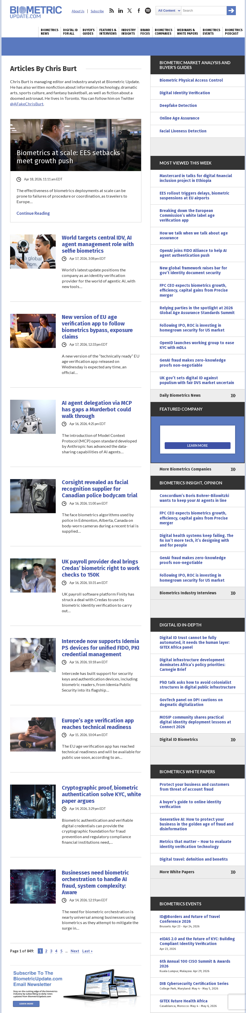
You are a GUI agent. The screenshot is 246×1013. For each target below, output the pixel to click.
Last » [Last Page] (87, 951)
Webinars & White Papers (187, 31)
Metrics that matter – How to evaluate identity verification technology (195, 844)
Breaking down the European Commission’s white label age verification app (187, 215)
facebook (138, 10)
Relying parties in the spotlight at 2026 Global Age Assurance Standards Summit (197, 310)
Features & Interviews (108, 31)
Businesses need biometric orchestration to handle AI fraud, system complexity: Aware (95, 882)
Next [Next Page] (75, 951)
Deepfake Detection (178, 105)
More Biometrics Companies (185, 469)
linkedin (120, 10)
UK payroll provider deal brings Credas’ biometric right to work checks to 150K (101, 568)
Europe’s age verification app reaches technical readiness (98, 724)
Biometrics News (49, 31)
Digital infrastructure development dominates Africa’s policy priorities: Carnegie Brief (192, 665)
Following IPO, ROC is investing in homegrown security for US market (192, 328)
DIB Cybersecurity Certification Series (198, 986)
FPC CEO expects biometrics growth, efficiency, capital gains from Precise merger (194, 290)
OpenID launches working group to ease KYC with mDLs (197, 345)
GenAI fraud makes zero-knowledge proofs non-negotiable (193, 362)
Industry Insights (128, 31)
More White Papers (177, 872)
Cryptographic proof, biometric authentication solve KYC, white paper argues (101, 794)
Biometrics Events (211, 31)
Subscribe (97, 11)
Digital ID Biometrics (179, 739)
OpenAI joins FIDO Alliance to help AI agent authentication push (193, 253)
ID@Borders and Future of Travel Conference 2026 (198, 921)
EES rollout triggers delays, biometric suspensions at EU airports (194, 195)
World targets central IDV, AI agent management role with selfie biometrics (98, 244)
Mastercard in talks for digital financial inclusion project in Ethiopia (196, 178)
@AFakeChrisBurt (26, 103)
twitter (129, 10)
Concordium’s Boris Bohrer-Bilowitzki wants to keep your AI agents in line (194, 498)
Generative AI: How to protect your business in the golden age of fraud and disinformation (196, 824)
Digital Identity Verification (185, 93)
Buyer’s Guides (88, 31)
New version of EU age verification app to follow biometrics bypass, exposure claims (97, 327)
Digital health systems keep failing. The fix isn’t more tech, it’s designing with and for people (196, 540)
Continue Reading (33, 213)
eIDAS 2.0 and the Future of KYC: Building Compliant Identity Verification (198, 944)
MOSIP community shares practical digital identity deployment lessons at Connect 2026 (195, 722)
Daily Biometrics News (180, 395)
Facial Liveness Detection (183, 131)
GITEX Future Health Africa (198, 1003)
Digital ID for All (70, 31)
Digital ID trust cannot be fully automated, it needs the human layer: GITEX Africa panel (195, 642)
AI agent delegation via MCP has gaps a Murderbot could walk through (97, 409)
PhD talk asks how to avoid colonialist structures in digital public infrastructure (198, 685)
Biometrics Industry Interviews (188, 593)
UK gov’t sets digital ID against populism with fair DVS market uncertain (197, 380)
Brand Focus (145, 31)
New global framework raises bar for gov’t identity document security (193, 270)
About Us (78, 11)
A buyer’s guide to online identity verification (190, 804)
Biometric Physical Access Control (191, 80)
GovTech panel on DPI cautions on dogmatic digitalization (191, 702)
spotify (148, 10)
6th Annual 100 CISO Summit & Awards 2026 (198, 966)
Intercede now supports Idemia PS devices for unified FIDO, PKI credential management (100, 648)
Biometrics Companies (163, 31)
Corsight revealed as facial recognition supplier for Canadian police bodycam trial (99, 489)
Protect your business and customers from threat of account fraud (194, 787)
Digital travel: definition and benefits (194, 859)
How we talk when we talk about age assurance (194, 235)
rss (111, 10)
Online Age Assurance (179, 118)
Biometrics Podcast (233, 31)
